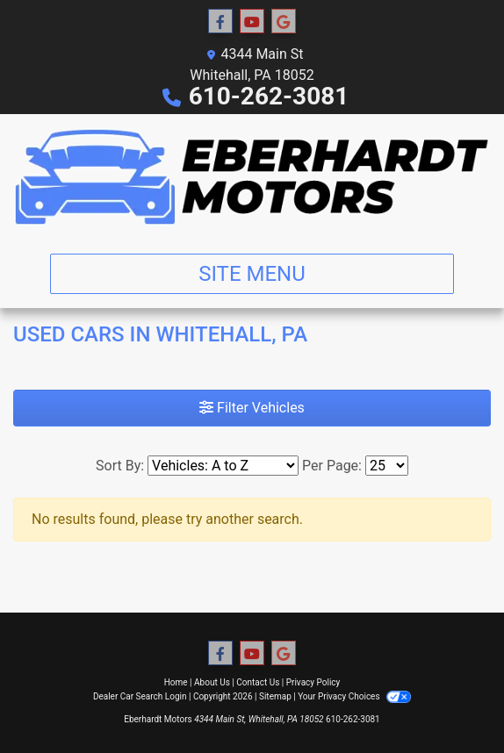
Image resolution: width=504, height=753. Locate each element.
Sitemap (275, 696)
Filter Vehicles (252, 407)
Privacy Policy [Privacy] (313, 682)
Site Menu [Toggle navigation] (252, 274)
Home (176, 682)
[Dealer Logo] (252, 177)
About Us (212, 682)
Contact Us (257, 682)
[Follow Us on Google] (283, 22)
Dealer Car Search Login (140, 696)
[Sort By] (223, 465)
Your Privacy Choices (354, 696)
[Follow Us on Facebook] (220, 22)
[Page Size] (386, 465)
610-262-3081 (269, 96)
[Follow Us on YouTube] (252, 22)
